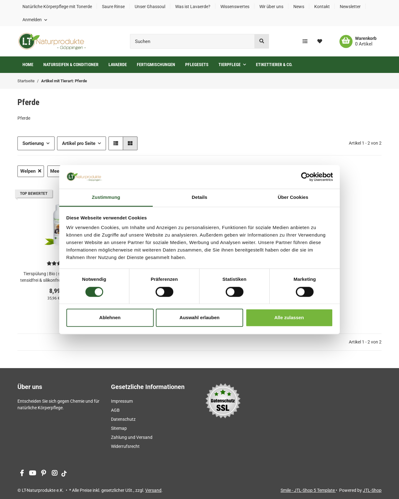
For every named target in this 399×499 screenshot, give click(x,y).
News (298, 6)
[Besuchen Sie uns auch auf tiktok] (64, 473)
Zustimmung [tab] (106, 197)
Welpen (30, 171)
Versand (153, 490)
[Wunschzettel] (319, 41)
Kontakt (322, 6)
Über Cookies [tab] (293, 197)
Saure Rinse (113, 6)
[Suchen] (192, 41)
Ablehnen (109, 317)
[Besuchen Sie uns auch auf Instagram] (54, 473)
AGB (115, 410)
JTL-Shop (372, 490)
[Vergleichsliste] (305, 41)
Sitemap (119, 428)
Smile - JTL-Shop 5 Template (308, 490)
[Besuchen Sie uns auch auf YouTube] (32, 473)
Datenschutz (123, 419)
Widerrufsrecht (125, 446)
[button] (34, 19)
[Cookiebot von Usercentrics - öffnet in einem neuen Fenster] (305, 176)
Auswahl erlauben (199, 317)
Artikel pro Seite (78, 143)
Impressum (122, 401)
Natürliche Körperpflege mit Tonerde (57, 6)
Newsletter (350, 6)
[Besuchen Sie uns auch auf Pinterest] (43, 473)
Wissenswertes (234, 6)
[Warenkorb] (358, 41)
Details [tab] (199, 197)
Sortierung (33, 143)
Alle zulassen (289, 317)
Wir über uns (271, 6)
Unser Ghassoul (150, 6)
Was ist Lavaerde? (192, 6)
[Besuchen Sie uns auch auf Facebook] (21, 473)
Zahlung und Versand (131, 437)
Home (27, 64)
